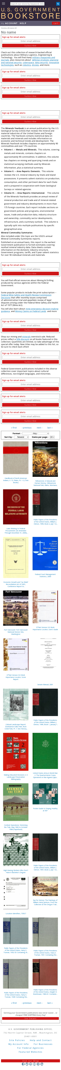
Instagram (30, 1064)
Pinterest (38, 1064)
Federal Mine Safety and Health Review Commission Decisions (26, 296)
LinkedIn (41, 1064)
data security (41, 62)
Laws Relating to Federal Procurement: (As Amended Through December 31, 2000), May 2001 (16, 530)
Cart (56, 23)
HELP (23, 23)
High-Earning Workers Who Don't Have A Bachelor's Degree (15, 871)
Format (17, 433)
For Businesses (43, 1044)
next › (39, 427)
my (9, 23)
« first (14, 427)
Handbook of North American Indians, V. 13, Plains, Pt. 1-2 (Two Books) (15, 480)
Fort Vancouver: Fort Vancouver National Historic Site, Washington (16, 632)
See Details (30, 1018)
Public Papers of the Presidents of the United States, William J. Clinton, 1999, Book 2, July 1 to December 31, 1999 (45, 522)
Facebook (23, 1064)
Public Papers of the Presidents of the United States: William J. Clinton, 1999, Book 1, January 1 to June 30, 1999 (45, 722)
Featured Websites (30, 1051)
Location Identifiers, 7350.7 (16, 913)
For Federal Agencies (30, 1048)
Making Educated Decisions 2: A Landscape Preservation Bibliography (16, 777)
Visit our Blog (30, 1060)
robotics (27, 65)
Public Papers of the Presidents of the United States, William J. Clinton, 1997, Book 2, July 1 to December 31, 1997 (45, 867)
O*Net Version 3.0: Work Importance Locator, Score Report (16, 677)
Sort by (8, 437)
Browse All (12, 28)
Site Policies (17, 1040)
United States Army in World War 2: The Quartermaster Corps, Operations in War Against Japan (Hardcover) (45, 775)
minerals (26, 336)
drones (35, 65)
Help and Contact (41, 1040)
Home (3, 28)
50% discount (22, 339)
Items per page (40, 437)
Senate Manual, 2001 (45, 684)
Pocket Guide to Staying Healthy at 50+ (45, 809)
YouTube (34, 1064)
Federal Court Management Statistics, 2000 (45, 575)
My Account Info (18, 1044)
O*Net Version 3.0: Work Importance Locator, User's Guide (45, 628)
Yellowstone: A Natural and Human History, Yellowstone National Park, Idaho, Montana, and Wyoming (45, 483)
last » (49, 427)
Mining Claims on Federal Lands (30, 311)
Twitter (27, 1064)
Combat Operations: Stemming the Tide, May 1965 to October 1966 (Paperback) (16, 827)
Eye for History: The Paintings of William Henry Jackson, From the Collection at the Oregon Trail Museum (45, 902)
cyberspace (28, 62)
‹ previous (27, 427)
